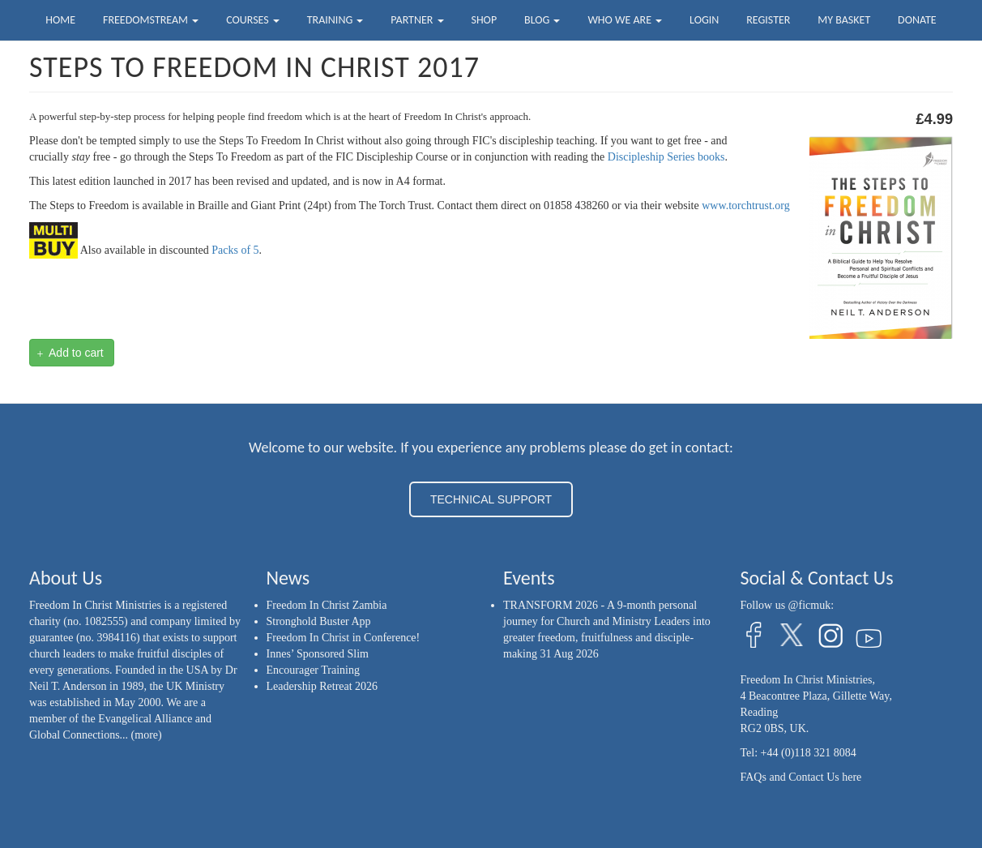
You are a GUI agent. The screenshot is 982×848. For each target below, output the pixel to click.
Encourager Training (313, 670)
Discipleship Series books (666, 157)
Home (60, 20)
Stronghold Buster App (319, 621)
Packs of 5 (234, 250)
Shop (484, 20)
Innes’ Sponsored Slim (318, 654)
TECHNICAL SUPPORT (491, 499)
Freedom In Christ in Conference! (344, 638)
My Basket (844, 20)
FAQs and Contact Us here (801, 777)
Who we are (624, 20)
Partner (417, 20)
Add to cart (70, 353)
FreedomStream (151, 20)
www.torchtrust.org (746, 205)
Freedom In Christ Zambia (327, 605)
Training (335, 20)
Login (704, 20)
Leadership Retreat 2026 (322, 686)
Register (768, 20)
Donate (917, 20)
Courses (253, 20)
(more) (146, 735)
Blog (542, 20)
